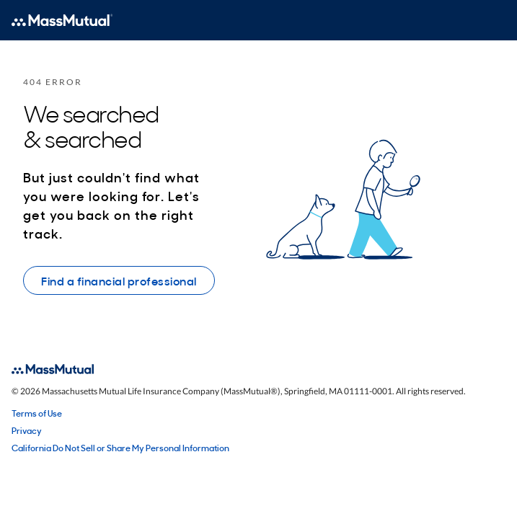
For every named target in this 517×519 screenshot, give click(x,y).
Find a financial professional (119, 280)
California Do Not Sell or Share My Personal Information (120, 447)
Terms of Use (37, 413)
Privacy (27, 430)
